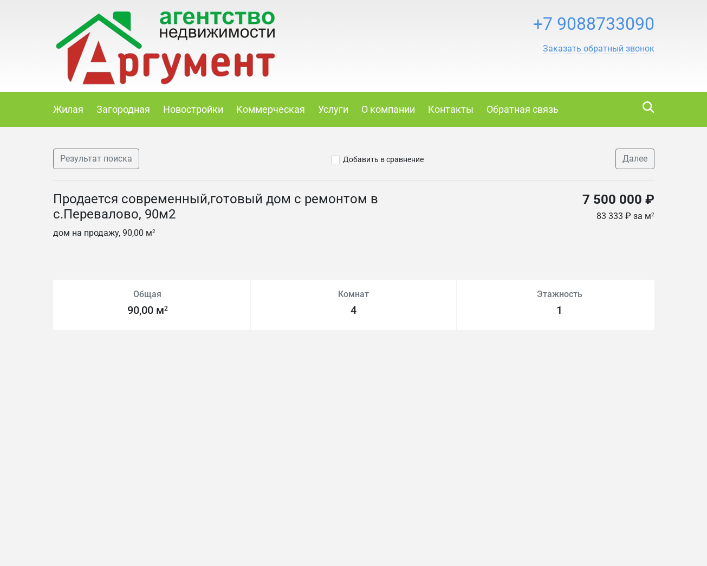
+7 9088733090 (593, 24)
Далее (634, 158)
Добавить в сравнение (383, 159)
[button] (598, 48)
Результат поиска (96, 158)
